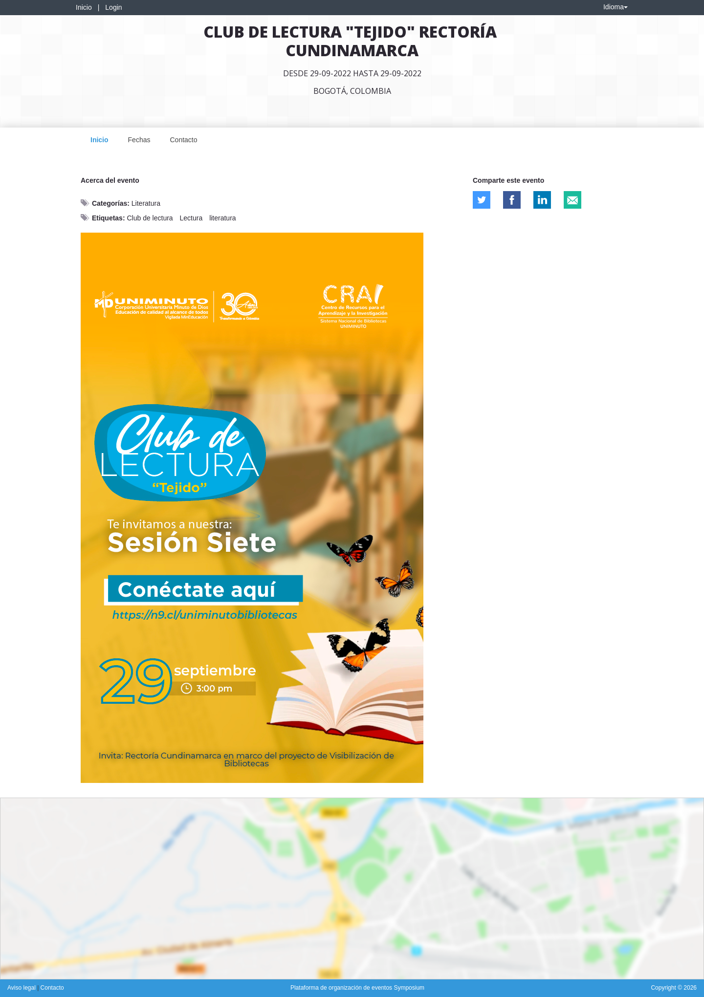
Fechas (139, 140)
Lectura (191, 218)
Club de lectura (150, 218)
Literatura (146, 203)
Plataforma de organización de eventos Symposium (357, 987)
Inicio (84, 7)
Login (113, 7)
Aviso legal (22, 987)
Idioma (615, 7)
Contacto (183, 140)
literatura (222, 218)
